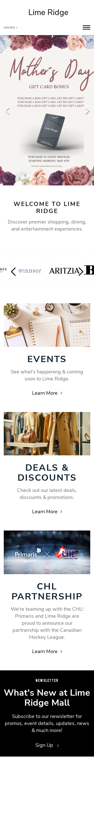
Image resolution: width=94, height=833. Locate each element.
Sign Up (47, 745)
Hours (10, 28)
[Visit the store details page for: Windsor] (30, 270)
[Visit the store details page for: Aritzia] (64, 270)
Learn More (47, 393)
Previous (7, 110)
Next (86, 110)
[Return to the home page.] (47, 12)
